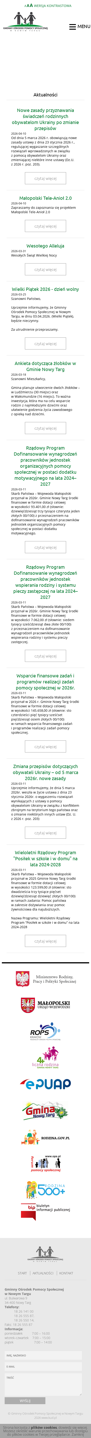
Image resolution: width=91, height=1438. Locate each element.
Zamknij (78, 1434)
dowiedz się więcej (72, 1427)
